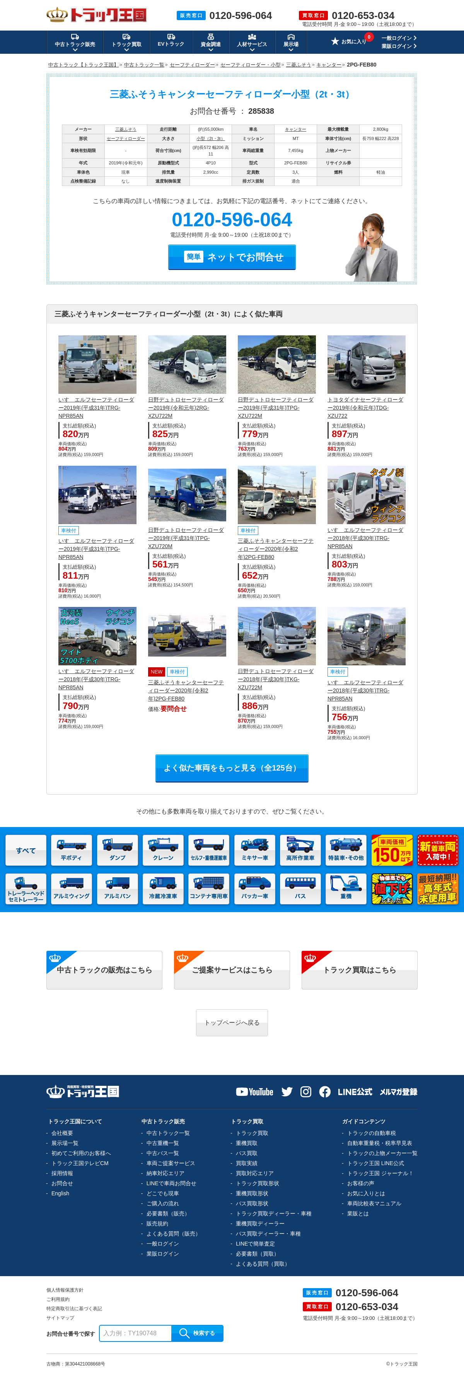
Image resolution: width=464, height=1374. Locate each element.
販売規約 (157, 1223)
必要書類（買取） (257, 1254)
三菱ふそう (125, 129)
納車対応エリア (165, 1173)
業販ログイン (397, 46)
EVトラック (171, 40)
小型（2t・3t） (210, 138)
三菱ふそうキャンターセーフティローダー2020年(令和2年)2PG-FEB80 (276, 549)
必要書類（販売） (168, 1213)
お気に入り (349, 42)
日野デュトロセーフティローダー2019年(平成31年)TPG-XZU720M (186, 538)
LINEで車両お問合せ (171, 1183)
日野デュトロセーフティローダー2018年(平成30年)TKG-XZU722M (276, 679)
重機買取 (247, 1143)
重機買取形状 (252, 1193)
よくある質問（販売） (174, 1233)
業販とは (358, 1213)
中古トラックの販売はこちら (104, 970)
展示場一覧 (64, 1143)
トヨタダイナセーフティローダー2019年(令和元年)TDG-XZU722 (365, 407)
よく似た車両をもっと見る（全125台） (232, 768)
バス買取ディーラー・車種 (268, 1233)
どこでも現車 (163, 1193)
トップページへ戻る (232, 1022)
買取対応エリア (255, 1173)
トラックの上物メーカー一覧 (382, 1153)
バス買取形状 (252, 1203)
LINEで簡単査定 (255, 1244)
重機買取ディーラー (260, 1223)
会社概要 (62, 1133)
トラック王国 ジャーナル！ (380, 1173)
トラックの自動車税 (371, 1133)
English (60, 1193)
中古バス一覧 (163, 1153)
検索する (197, 1333)
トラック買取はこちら (359, 970)
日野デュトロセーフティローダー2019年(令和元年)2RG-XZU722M (186, 407)
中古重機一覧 (163, 1143)
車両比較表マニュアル (374, 1203)
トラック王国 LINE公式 (375, 1163)
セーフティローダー (126, 138)
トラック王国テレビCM (80, 1163)
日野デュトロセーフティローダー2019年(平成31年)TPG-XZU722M (276, 407)
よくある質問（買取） (263, 1264)
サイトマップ (60, 1318)
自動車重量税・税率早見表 (379, 1143)
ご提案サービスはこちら (232, 970)
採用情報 (62, 1173)
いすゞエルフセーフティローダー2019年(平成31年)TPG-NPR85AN (96, 549)
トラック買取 (252, 1133)
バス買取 (247, 1153)
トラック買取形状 (257, 1183)
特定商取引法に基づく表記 (74, 1308)
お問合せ (62, 1183)
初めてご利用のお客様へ (81, 1153)
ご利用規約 (58, 1299)
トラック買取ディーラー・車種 (274, 1213)
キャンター (295, 129)
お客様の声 (360, 1183)
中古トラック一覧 (168, 1133)
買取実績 (247, 1163)
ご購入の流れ (163, 1203)
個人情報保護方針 (65, 1290)
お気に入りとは (366, 1193)
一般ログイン (397, 38)
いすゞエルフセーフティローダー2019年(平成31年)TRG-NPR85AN (96, 407)
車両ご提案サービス (171, 1163)
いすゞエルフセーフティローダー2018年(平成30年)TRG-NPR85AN (365, 538)
